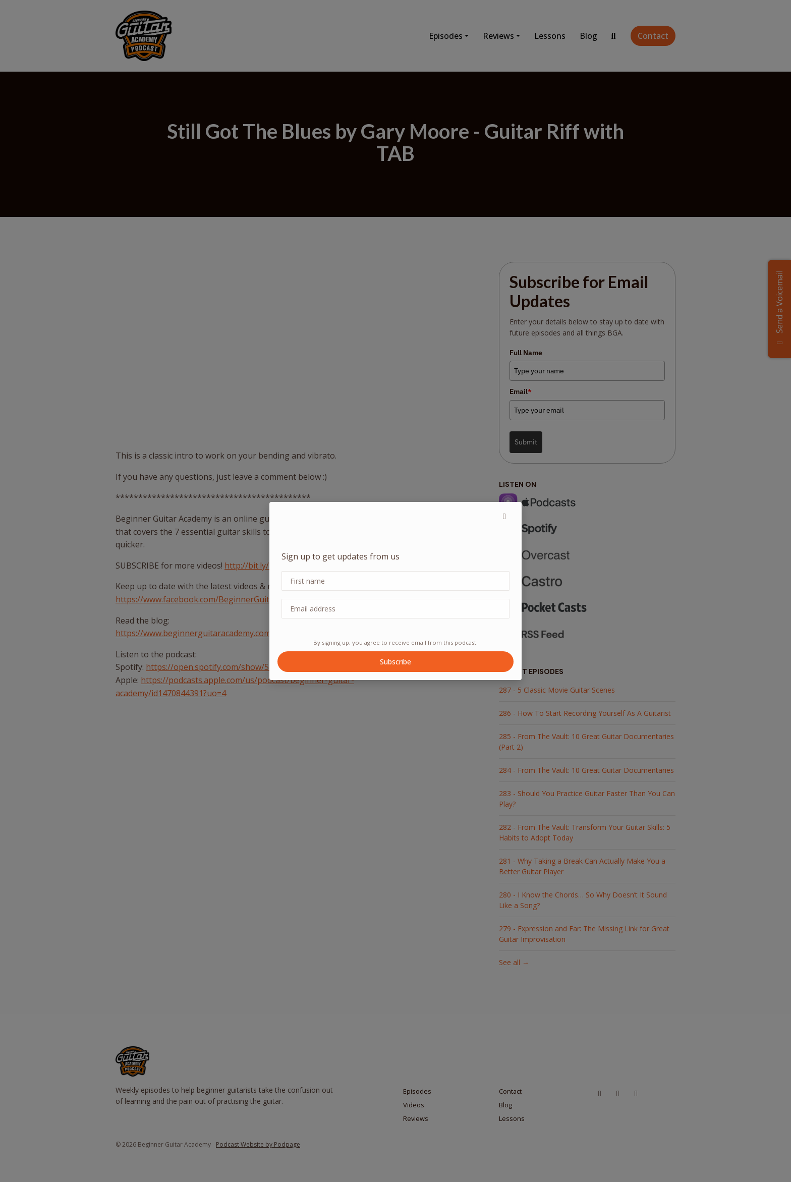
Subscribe (395, 661)
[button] (504, 516)
